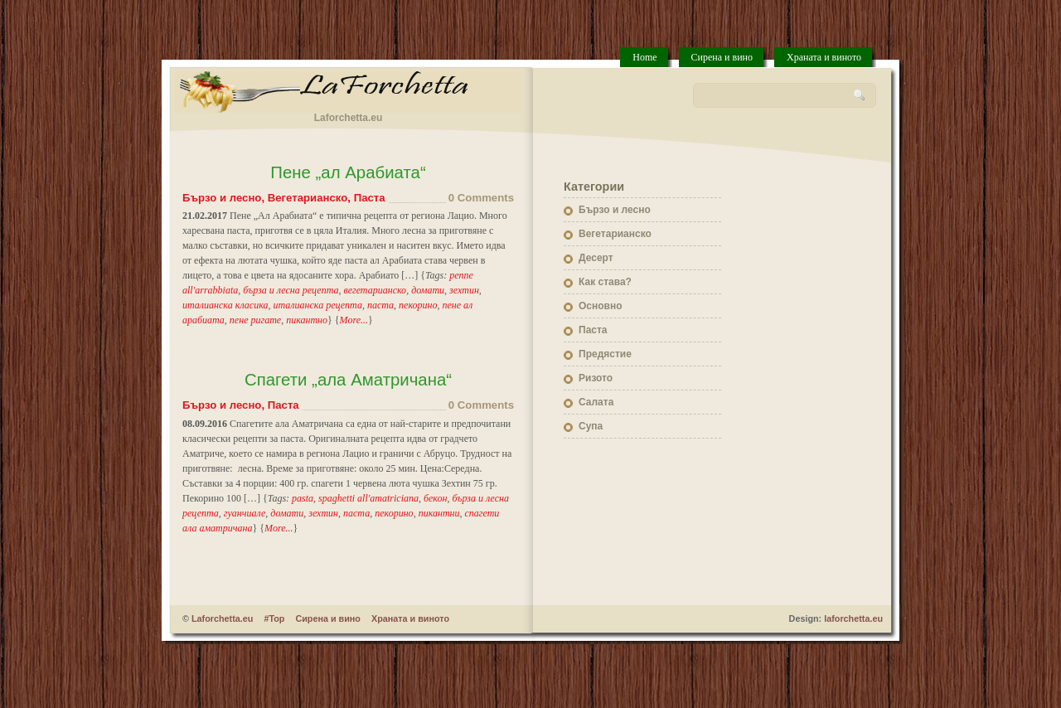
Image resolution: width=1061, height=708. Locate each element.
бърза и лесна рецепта (290, 290)
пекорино (418, 305)
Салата (596, 402)
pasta (302, 498)
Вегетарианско (308, 198)
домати (427, 290)
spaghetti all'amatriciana (368, 498)
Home (644, 57)
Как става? (605, 282)
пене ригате (255, 320)
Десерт (596, 258)
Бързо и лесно (221, 198)
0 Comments (481, 198)
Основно (601, 306)
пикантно (306, 320)
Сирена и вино (722, 57)
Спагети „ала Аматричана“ (348, 380)
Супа (591, 426)
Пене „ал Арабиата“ (347, 172)
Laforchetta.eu (222, 618)
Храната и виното (824, 57)
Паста (369, 198)
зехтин (464, 290)
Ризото (596, 378)
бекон (435, 498)
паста (380, 305)
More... (354, 320)
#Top (274, 618)
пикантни (439, 513)
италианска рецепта (318, 305)
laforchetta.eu (853, 618)
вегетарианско (374, 290)
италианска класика (225, 305)
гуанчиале (245, 513)
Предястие (605, 354)
